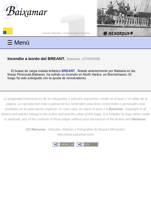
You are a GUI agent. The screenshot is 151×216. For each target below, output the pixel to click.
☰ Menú (18, 42)
